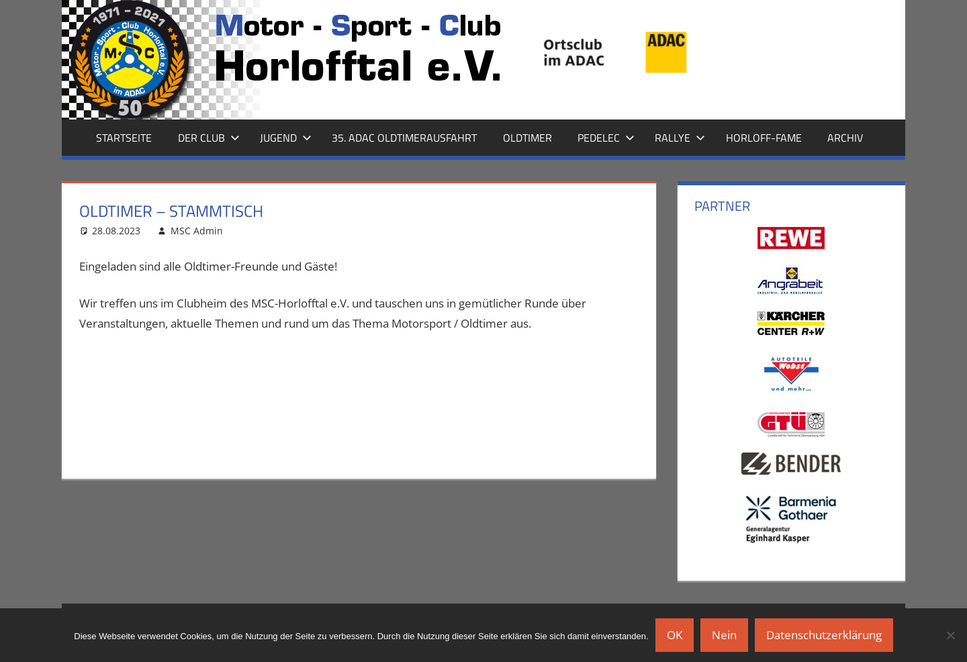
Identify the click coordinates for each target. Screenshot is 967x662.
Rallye (680, 138)
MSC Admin (197, 230)
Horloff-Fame (764, 138)
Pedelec (606, 138)
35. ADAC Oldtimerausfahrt (404, 138)
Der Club (209, 138)
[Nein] (950, 635)
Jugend (286, 138)
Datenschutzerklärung (824, 635)
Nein (724, 635)
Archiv (845, 138)
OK (674, 635)
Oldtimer (527, 138)
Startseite (124, 138)
